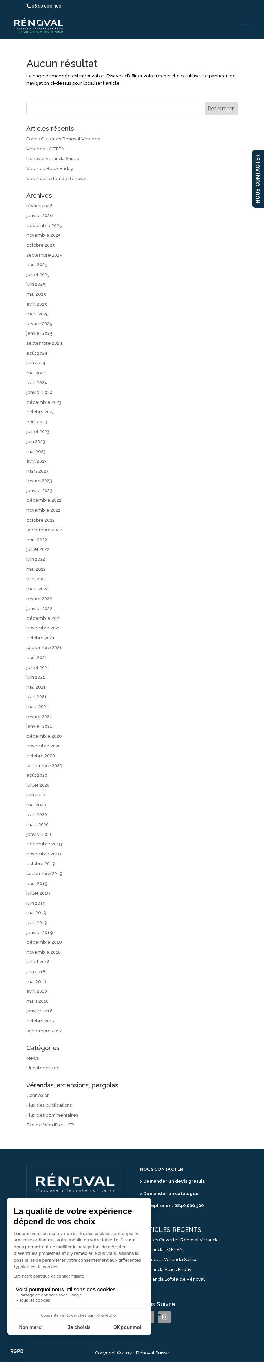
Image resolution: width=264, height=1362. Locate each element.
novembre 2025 (43, 235)
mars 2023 (37, 471)
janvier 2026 (39, 215)
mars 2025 (37, 313)
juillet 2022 (38, 549)
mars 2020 (37, 824)
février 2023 (39, 480)
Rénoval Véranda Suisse (52, 158)
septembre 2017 (44, 1030)
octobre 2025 (40, 245)
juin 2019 (36, 903)
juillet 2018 (38, 961)
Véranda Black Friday (49, 168)
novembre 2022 (43, 510)
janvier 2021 (39, 726)
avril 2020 (36, 814)
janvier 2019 (39, 932)
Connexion (38, 1095)
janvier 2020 (39, 834)
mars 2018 (37, 1001)
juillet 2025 (38, 274)
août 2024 (36, 353)
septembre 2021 (44, 647)
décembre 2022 (44, 500)
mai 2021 (36, 687)
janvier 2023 (39, 490)
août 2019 (37, 883)
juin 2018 (35, 971)
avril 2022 (36, 578)
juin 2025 (35, 284)
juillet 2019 (38, 893)
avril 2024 (36, 382)
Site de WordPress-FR (50, 1124)
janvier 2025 (39, 333)
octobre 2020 (40, 755)
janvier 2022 (39, 608)
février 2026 (39, 205)
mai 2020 (36, 804)
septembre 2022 (44, 529)
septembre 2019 (44, 873)
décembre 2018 (44, 942)
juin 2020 (35, 794)
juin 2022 (35, 559)
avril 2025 (36, 304)
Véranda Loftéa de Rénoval (56, 178)
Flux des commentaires (52, 1115)
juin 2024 (35, 362)
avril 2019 (36, 922)
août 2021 (36, 657)
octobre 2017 (40, 1020)
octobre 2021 (40, 637)
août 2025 (36, 264)
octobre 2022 (40, 520)
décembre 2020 (44, 736)
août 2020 (36, 775)
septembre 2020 (44, 765)
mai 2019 (36, 912)
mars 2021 (37, 706)
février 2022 (39, 598)
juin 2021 (35, 677)
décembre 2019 (44, 844)
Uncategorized (43, 1067)
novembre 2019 (43, 853)
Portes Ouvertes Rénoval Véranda (63, 138)
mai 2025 (36, 294)
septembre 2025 (44, 255)
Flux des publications (49, 1105)
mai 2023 (36, 451)
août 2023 (36, 421)
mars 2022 (37, 588)
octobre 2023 (40, 412)
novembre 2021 (43, 628)
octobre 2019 (40, 863)
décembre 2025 (44, 225)
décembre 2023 (44, 402)
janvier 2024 (39, 392)
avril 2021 (36, 696)
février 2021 (39, 716)
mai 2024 (36, 372)
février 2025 (39, 323)
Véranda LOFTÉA (45, 148)
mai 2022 (36, 569)
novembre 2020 (43, 745)
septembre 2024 (44, 343)
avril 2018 (36, 991)
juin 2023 (35, 441)
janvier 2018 (39, 1010)
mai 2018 (36, 981)
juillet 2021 (38, 667)
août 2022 (36, 539)
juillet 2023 (38, 431)
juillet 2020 (38, 785)
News (32, 1058)
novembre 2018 (43, 952)
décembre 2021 (44, 618)
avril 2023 (36, 461)
